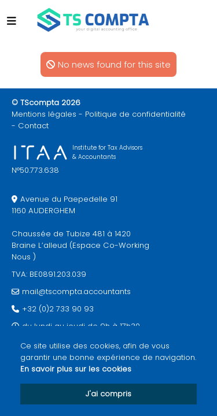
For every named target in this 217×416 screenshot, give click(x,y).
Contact (33, 125)
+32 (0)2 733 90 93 (58, 308)
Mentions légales (44, 114)
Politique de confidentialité (135, 114)
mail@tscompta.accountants (76, 291)
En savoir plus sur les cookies (75, 368)
